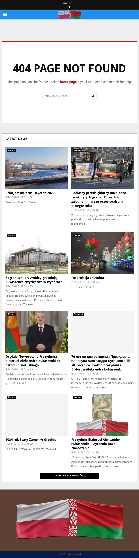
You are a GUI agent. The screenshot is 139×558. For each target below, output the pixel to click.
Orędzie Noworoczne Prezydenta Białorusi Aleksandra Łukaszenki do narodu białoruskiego (33, 361)
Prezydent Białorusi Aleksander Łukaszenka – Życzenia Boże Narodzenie (95, 444)
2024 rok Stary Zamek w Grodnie (30, 440)
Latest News (16, 139)
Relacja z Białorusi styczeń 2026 (29, 193)
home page (68, 82)
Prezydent (78, 314)
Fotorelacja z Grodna (87, 278)
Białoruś (11, 151)
